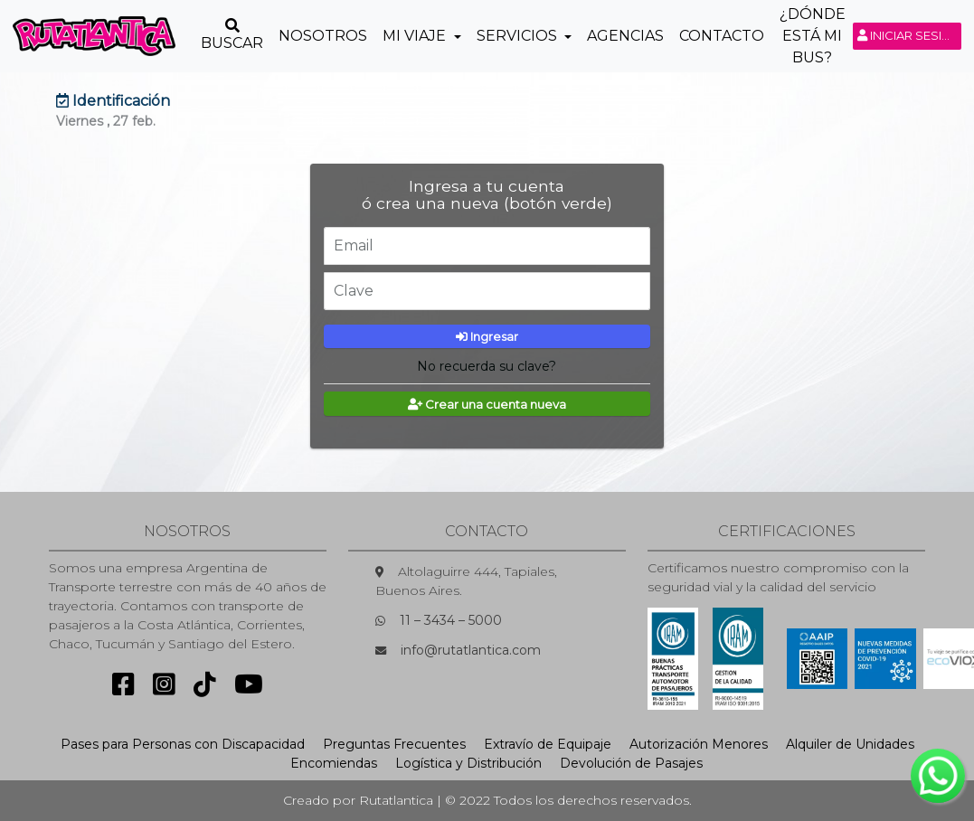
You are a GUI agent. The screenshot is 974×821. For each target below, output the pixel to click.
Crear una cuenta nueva (487, 404)
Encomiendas (333, 763)
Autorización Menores (698, 744)
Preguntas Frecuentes (394, 744)
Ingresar (487, 336)
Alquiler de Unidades (850, 744)
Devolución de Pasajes (631, 763)
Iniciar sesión (909, 35)
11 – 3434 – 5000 (451, 620)
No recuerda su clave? (486, 366)
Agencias (625, 35)
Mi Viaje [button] (416, 35)
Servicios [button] (519, 35)
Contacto (721, 35)
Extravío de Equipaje (547, 744)
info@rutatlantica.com (471, 650)
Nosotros (323, 35)
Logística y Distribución (468, 763)
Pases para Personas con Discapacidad (183, 744)
